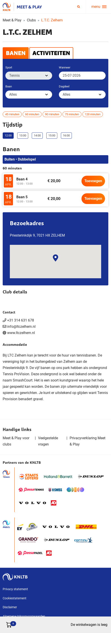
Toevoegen (93, 181)
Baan (8, 86)
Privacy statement (15, 589)
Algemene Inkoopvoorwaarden (24, 616)
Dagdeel (64, 86)
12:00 (8, 135)
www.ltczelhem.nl (21, 333)
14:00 (37, 135)
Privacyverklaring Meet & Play (87, 441)
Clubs (31, 20)
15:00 (51, 135)
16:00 (66, 135)
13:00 (22, 135)
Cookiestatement (14, 598)
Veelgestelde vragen (48, 441)
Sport (8, 67)
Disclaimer (10, 607)
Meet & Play (12, 20)
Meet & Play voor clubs (16, 441)
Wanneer (64, 67)
